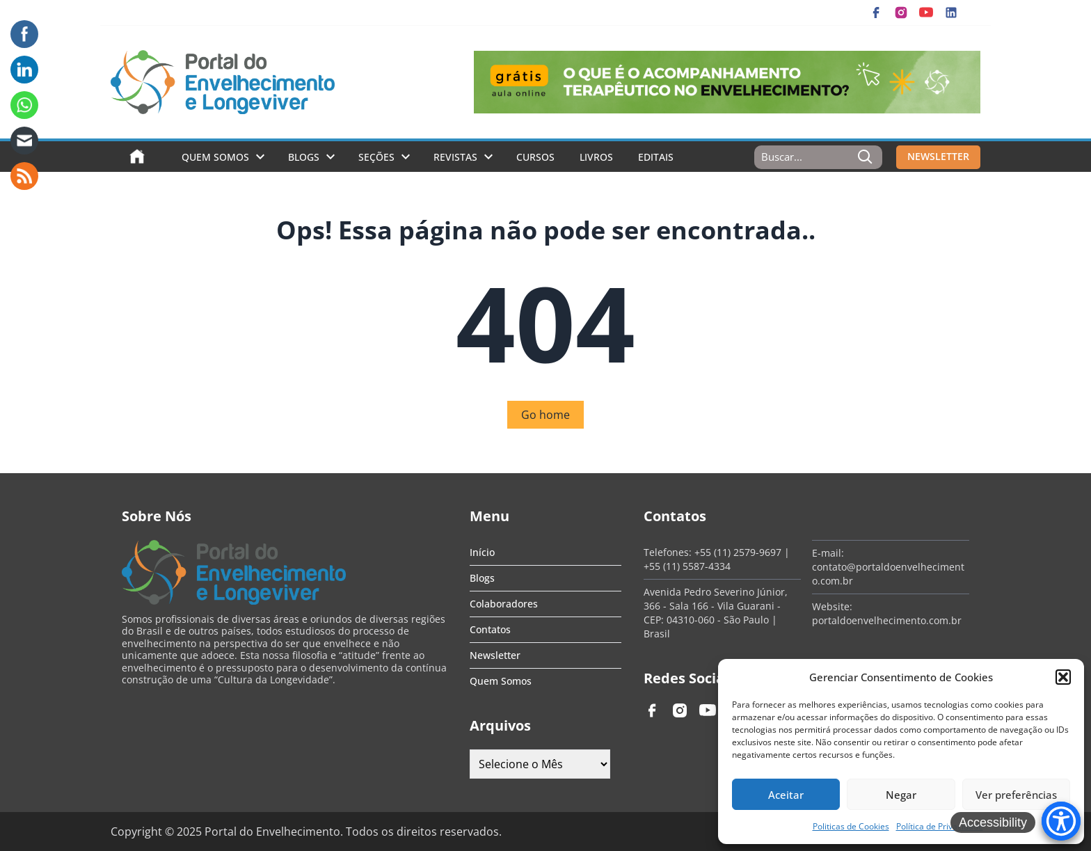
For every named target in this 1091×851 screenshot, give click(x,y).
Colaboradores (504, 603)
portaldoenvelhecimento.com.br (887, 620)
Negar (901, 795)
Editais (656, 157)
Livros (596, 157)
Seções (376, 157)
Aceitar (786, 795)
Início (482, 552)
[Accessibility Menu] (1061, 821)
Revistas (455, 157)
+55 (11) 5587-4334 (687, 566)
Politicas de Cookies (851, 826)
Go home (545, 414)
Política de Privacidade (939, 826)
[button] (1063, 677)
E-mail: (828, 552)
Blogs (303, 157)
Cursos (535, 157)
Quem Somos (215, 157)
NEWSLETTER (938, 156)
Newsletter (495, 655)
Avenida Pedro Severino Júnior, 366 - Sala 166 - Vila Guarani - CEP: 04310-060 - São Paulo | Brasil (716, 612)
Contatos (490, 629)
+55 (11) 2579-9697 (737, 552)
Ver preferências (1016, 795)
